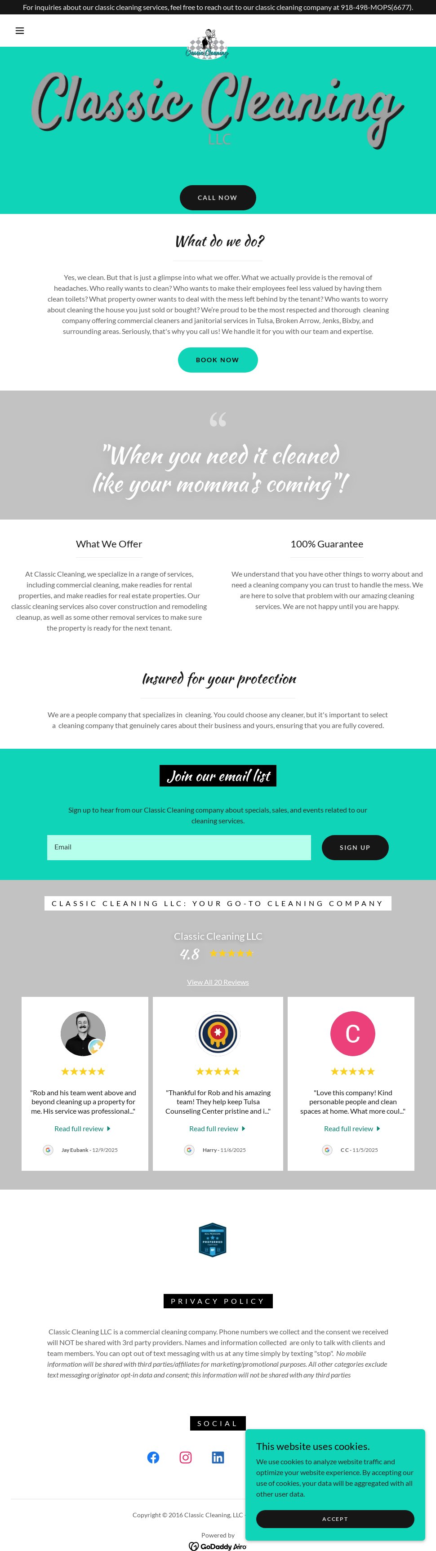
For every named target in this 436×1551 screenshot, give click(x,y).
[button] (21, 31)
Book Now (218, 360)
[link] (207, 30)
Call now (218, 197)
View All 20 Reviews (218, 982)
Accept (335, 1518)
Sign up (355, 847)
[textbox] (179, 847)
